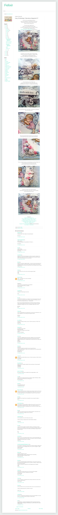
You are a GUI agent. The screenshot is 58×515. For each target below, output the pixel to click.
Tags (5, 76)
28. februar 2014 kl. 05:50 (21, 308)
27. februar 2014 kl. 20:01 (21, 259)
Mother (7, 47)
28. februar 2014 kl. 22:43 (21, 333)
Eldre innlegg (41, 508)
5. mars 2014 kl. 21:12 (20, 457)
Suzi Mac (18, 436)
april (6, 35)
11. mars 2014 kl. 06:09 (20, 497)
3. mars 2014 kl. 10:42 (20, 422)
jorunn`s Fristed (19, 371)
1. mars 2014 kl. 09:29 (20, 373)
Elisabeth (18, 327)
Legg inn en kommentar (19, 506)
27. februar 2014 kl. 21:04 (21, 267)
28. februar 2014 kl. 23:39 (21, 360)
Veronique (19, 290)
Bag (5, 60)
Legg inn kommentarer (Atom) (23, 510)
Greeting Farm (7, 65)
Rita (18, 410)
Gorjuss (6, 64)
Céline (18, 270)
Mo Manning (7, 72)
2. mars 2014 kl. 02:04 (20, 407)
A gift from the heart (9, 41)
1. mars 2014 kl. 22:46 (20, 394)
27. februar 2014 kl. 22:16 (21, 280)
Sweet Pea (6, 75)
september (7, 30)
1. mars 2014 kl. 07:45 (20, 368)
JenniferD (18, 494)
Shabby (6, 73)
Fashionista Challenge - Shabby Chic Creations (29, 220)
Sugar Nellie (7, 74)
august (7, 31)
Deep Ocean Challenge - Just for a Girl (29, 219)
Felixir (8, 5)
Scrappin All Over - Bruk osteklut (24, 223)
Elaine (18, 346)
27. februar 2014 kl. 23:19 (21, 287)
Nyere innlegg (17, 508)
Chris (18, 425)
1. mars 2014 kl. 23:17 (20, 400)
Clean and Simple (7, 62)
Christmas (6, 61)
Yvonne (18, 478)
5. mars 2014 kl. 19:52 (20, 449)
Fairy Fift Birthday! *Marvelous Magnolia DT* (8, 40)
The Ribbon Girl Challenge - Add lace (29, 221)
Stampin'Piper (19, 416)
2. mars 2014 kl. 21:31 (20, 413)
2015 (6, 26)
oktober (7, 29)
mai (6, 34)
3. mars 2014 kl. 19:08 (20, 433)
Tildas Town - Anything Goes (29, 222)
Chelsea (18, 311)
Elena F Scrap (19, 389)
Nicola (18, 262)
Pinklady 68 (19, 232)
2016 (6, 25)
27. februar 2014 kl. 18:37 (21, 252)
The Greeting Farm (8, 77)
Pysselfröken (19, 363)
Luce (18, 376)
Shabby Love (8, 48)
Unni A (18, 336)
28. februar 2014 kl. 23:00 (21, 343)
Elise (18, 297)
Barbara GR (19, 277)
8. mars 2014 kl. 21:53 (20, 482)
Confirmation (7, 63)
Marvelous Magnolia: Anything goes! (26, 29)
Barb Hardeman (19, 403)
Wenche (18, 452)
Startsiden (29, 508)
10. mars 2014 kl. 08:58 (20, 491)
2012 (6, 52)
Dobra (18, 383)
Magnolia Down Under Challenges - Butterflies (29, 218)
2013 (6, 51)
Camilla (18, 470)
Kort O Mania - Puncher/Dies (29, 224)
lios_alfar (18, 320)
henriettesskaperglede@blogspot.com (23, 444)
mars (7, 36)
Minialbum (6, 71)
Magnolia (6, 70)
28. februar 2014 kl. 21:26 (21, 324)
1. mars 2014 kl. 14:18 (20, 380)
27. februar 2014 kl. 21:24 (21, 274)
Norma (18, 460)
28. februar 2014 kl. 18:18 (21, 317)
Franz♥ (18, 485)
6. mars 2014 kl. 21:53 (20, 467)
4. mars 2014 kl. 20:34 (20, 441)
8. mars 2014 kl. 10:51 (20, 475)
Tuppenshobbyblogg (20, 239)
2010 (6, 55)
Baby (6, 59)
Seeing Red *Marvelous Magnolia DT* (8, 45)
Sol (17, 500)
